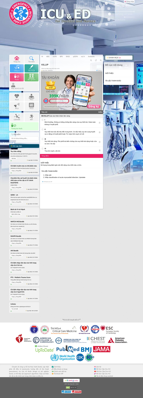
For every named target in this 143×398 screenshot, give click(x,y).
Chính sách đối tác (59, 371)
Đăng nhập (129, 1)
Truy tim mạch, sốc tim (50, 149)
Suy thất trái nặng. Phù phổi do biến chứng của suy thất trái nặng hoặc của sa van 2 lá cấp (69, 141)
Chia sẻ (99, 70)
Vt (42, 56)
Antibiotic (91, 56)
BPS (61, 56)
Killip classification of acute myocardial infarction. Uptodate (65, 177)
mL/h (83, 56)
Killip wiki (48, 175)
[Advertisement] (71, 41)
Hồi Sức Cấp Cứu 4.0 (102, 369)
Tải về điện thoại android (103, 376)
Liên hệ (97, 367)
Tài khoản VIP (57, 374)
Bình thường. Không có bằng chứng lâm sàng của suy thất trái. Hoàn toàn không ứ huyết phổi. (68, 122)
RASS (68, 56)
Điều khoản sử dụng (59, 369)
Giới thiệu (56, 367)
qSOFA (75, 56)
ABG (47, 56)
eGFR (55, 56)
